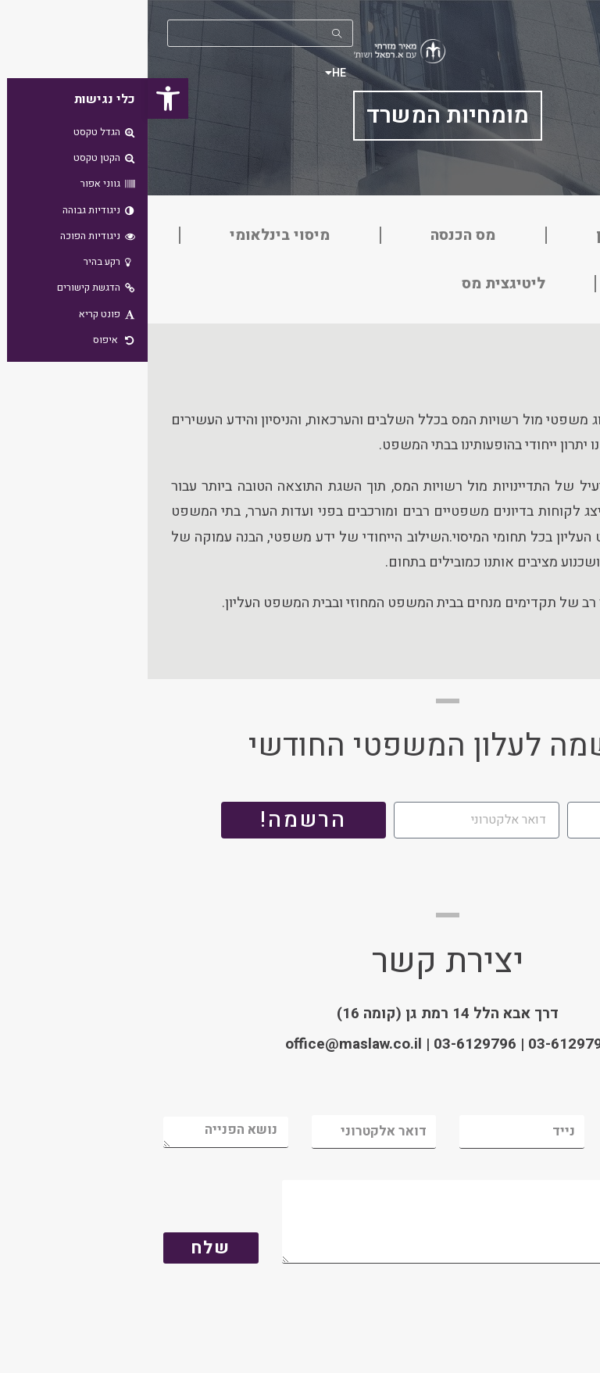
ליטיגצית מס (356, 284)
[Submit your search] (189, 33)
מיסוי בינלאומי (132, 235)
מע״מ (516, 284)
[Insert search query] (112, 33)
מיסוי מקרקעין (496, 235)
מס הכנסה (315, 235)
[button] (20, 98)
